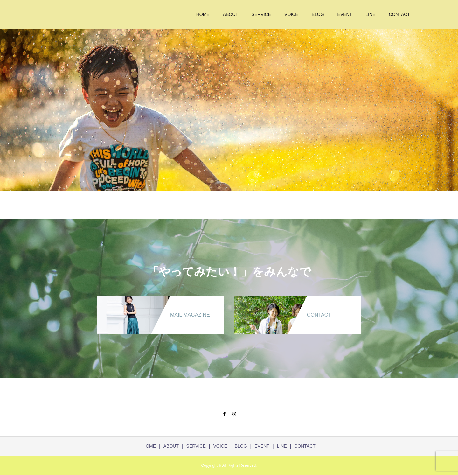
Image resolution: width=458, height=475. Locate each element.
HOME (203, 14)
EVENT (344, 14)
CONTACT (399, 14)
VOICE (291, 14)
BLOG (318, 14)
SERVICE (261, 14)
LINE (370, 14)
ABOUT (230, 14)
